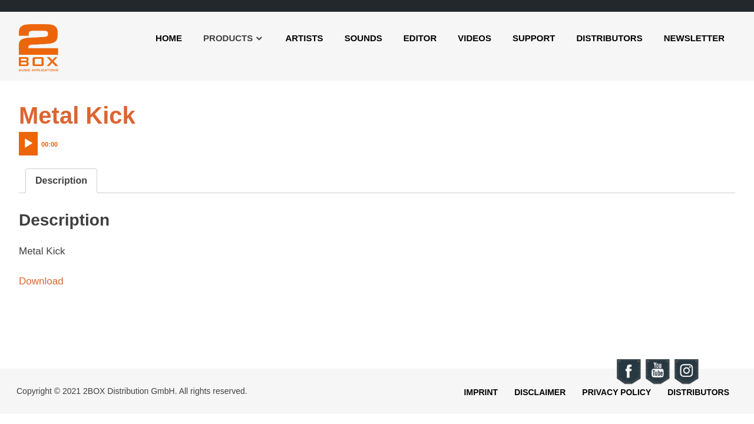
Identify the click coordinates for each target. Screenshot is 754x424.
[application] (63, 141)
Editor (420, 38)
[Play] (28, 144)
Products (228, 38)
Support (533, 38)
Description (61, 180)
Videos (474, 38)
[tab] (61, 180)
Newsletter (694, 38)
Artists (304, 38)
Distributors (609, 38)
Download (41, 281)
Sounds (363, 38)
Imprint (481, 392)
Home (169, 38)
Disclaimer (540, 392)
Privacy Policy (616, 392)
